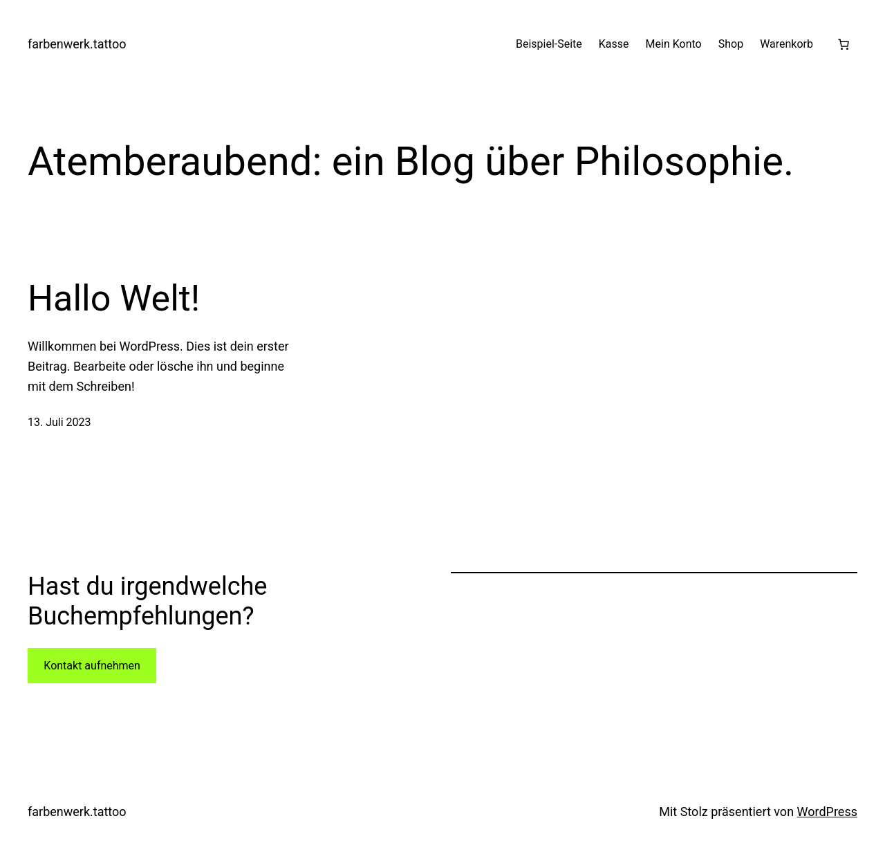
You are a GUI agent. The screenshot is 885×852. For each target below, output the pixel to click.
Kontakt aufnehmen (92, 665)
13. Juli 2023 (59, 422)
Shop (730, 43)
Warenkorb (786, 43)
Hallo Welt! (114, 298)
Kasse (614, 43)
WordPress (827, 811)
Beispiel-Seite (549, 43)
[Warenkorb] (843, 44)
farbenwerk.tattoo (77, 44)
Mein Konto (674, 43)
